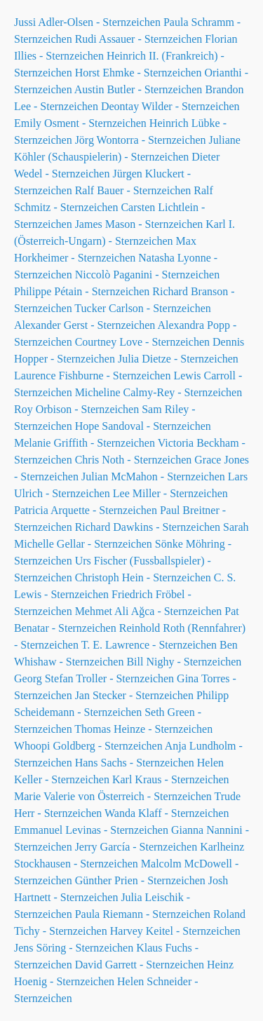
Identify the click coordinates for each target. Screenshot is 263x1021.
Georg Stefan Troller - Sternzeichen (94, 678)
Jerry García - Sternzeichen (136, 847)
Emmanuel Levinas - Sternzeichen (91, 830)
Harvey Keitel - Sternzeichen (175, 931)
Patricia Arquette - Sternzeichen (85, 510)
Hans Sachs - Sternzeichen (134, 763)
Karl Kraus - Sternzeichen (170, 779)
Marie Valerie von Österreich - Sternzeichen (113, 796)
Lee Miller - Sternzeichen (170, 493)
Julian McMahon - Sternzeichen (153, 476)
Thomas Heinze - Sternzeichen (143, 729)
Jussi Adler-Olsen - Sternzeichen (87, 22)
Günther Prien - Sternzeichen (140, 880)
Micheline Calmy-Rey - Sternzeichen (159, 392)
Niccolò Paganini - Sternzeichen (147, 274)
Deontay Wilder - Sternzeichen (170, 106)
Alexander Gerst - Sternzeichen (84, 325)
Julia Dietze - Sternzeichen (178, 359)
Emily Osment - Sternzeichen (80, 123)
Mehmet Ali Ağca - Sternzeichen (148, 611)
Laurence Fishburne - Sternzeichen (92, 375)
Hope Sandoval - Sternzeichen (143, 426)
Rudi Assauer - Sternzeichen (139, 39)
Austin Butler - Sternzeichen (138, 89)
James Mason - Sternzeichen (139, 224)
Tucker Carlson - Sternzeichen (142, 308)
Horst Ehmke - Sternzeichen (138, 73)
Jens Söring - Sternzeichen (73, 948)
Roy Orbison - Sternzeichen (76, 409)
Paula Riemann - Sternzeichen (142, 914)
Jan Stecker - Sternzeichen (134, 695)
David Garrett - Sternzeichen (139, 965)
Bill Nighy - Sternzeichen (183, 662)
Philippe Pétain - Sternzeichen (81, 291)
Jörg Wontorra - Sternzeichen (140, 140)
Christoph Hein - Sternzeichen (143, 577)
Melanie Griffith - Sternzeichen (84, 443)
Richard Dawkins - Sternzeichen (147, 527)
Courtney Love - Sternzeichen (142, 342)
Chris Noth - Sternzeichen (133, 460)
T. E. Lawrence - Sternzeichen (149, 645)
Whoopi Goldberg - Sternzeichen (88, 746)
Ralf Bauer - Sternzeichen (133, 190)
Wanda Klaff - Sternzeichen (166, 813)
